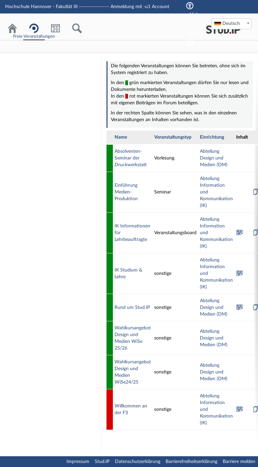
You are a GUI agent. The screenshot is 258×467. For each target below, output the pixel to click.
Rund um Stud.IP (132, 307)
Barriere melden (239, 461)
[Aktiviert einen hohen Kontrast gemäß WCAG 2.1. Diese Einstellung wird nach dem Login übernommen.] (190, 42)
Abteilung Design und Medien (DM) (213, 158)
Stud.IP (102, 461)
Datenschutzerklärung (137, 461)
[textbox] (231, 23)
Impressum (78, 461)
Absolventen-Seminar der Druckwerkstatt (131, 158)
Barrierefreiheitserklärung (191, 461)
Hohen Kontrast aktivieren (197, 24)
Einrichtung (212, 137)
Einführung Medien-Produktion (126, 192)
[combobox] (231, 24)
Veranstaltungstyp (172, 137)
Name (121, 137)
